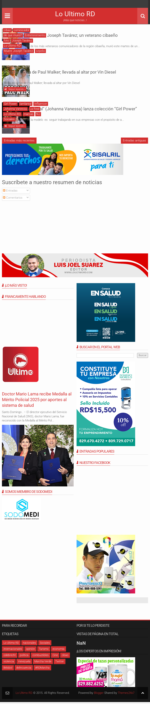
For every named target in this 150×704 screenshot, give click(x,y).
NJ (38, 115)
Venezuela (24, 663)
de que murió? (13, 35)
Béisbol (8, 669)
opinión (30, 650)
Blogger (99, 695)
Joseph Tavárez (22, 40)
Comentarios (12, 200)
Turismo (44, 650)
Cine (55, 657)
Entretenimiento (35, 35)
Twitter (59, 663)
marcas (28, 115)
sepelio (40, 51)
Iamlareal (25, 104)
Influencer (40, 104)
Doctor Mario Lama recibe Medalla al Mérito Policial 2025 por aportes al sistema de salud (35, 401)
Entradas (10, 192)
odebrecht (10, 657)
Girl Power (10, 104)
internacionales (13, 650)
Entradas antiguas (134, 142)
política (24, 657)
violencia (9, 663)
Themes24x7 (126, 695)
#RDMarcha (42, 669)
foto (6, 40)
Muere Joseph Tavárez (18, 51)
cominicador (21, 30)
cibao (7, 30)
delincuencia (23, 669)
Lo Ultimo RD (75, 14)
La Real (34, 110)
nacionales (29, 644)
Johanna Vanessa (15, 110)
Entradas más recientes (19, 142)
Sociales (9, 120)
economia (58, 650)
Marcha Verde (42, 663)
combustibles (40, 657)
